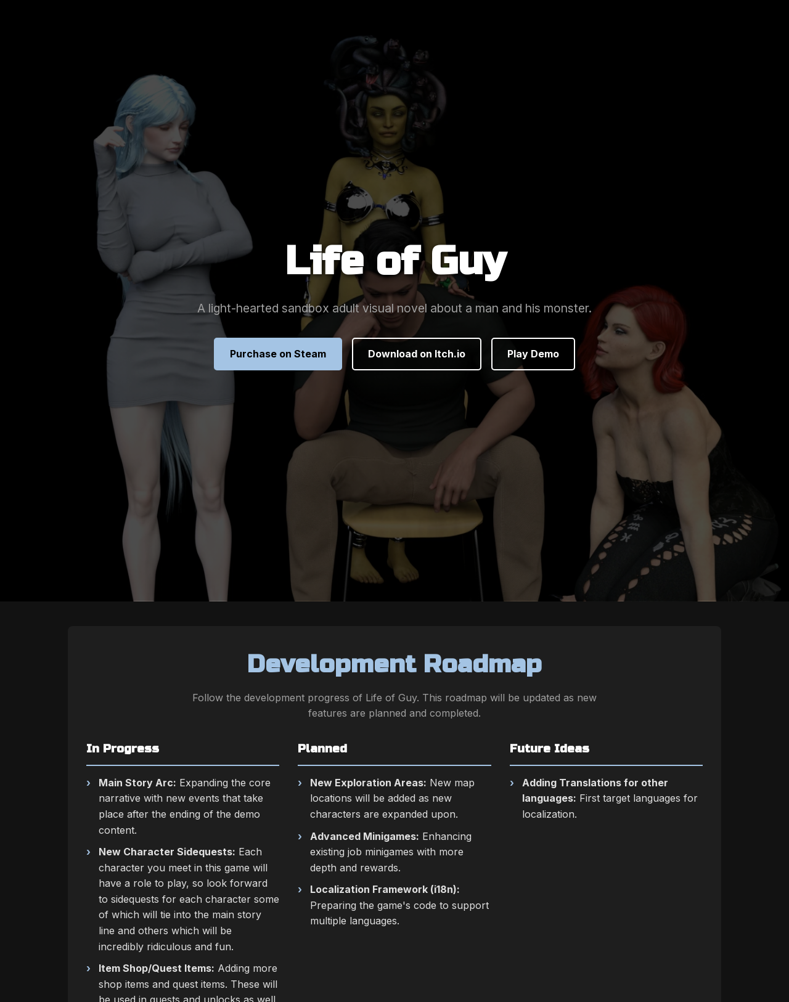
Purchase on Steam (278, 354)
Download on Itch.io (416, 354)
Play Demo (533, 354)
